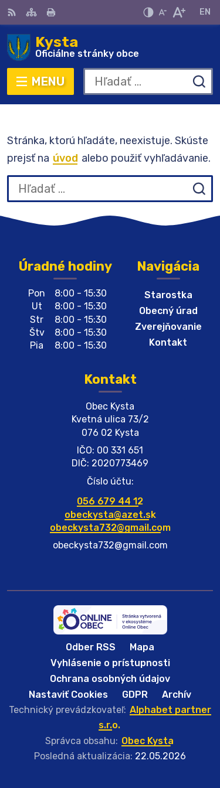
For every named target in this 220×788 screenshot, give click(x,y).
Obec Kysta (147, 740)
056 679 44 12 (110, 501)
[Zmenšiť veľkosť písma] (162, 12)
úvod (65, 158)
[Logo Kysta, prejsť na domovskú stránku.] (110, 47)
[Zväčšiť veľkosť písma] (179, 12)
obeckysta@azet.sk (110, 514)
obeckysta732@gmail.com (110, 527)
